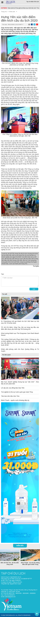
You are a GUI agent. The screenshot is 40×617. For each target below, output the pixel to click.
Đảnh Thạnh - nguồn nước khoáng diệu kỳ (15, 400)
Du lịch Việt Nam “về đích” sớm (16, 8)
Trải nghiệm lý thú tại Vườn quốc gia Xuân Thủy (17, 392)
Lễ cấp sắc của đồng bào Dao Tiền (12, 388)
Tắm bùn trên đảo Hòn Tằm (10, 396)
